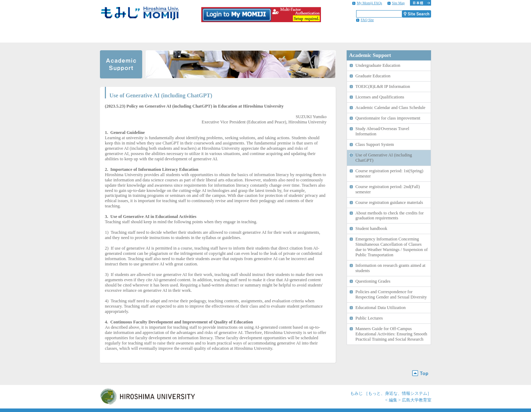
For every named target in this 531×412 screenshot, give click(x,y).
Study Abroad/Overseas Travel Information (382, 131)
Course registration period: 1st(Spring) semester (389, 173)
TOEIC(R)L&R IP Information (382, 86)
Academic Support (159, 34)
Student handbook (371, 228)
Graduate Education (372, 75)
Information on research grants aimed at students (390, 268)
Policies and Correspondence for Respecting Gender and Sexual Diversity (391, 294)
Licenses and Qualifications (379, 97)
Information (400, 34)
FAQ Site (367, 20)
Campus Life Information (219, 34)
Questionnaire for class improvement (388, 118)
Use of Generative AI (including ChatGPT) (383, 158)
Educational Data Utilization (380, 307)
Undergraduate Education (377, 65)
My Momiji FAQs (369, 3)
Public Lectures (369, 318)
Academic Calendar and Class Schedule (390, 107)
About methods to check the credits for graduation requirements (389, 216)
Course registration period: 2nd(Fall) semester (387, 189)
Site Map (398, 3)
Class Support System (374, 144)
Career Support (279, 34)
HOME (114, 34)
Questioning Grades (372, 281)
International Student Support (340, 34)
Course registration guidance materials (389, 202)
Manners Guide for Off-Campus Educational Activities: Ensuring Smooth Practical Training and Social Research (391, 334)
